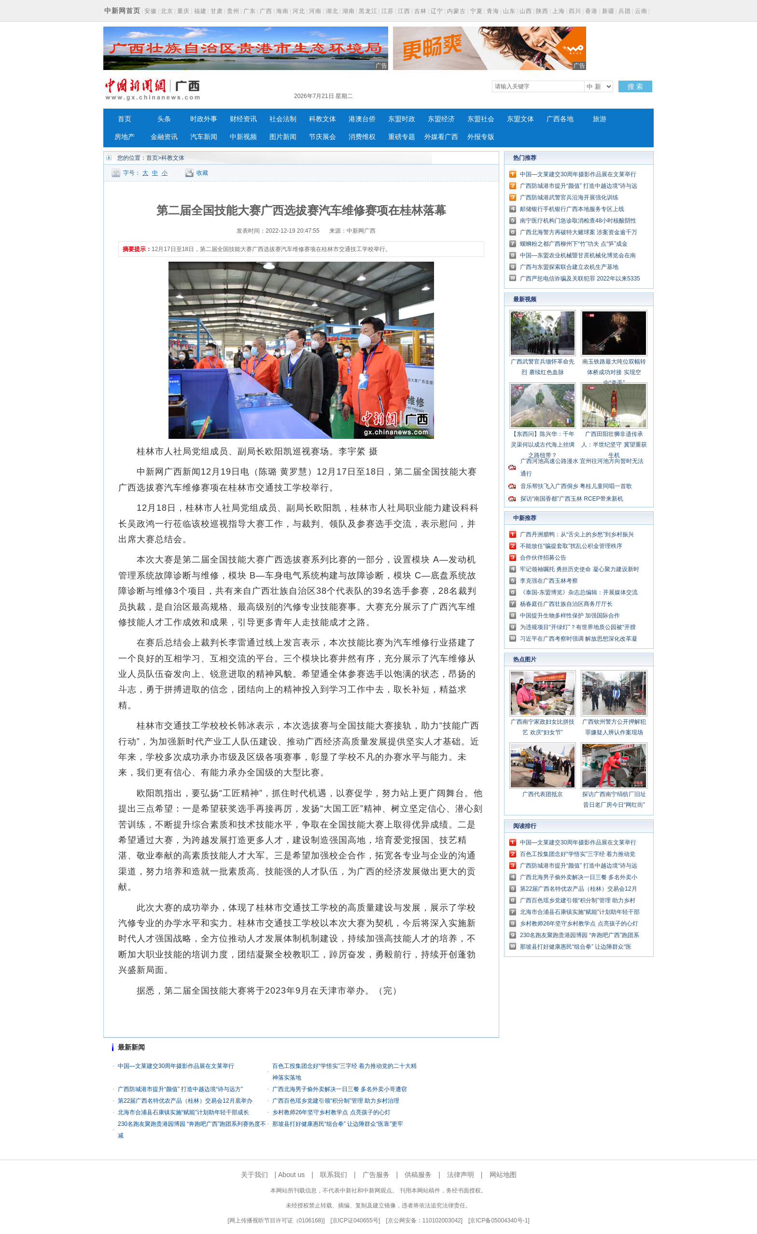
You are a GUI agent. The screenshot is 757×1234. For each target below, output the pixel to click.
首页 (124, 119)
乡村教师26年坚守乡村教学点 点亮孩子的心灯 (331, 1112)
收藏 (202, 172)
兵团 (624, 11)
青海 (493, 11)
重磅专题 (401, 136)
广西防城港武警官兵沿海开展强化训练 (569, 197)
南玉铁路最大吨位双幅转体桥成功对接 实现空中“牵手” (614, 372)
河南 (315, 11)
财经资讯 (243, 119)
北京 (167, 11)
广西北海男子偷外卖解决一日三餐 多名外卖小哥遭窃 (339, 1089)
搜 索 (635, 86)
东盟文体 (520, 119)
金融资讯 (164, 136)
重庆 (183, 11)
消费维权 (362, 136)
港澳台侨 (362, 119)
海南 (282, 11)
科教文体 (322, 119)
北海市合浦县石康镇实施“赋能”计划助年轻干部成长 (183, 1112)
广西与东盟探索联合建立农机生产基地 (569, 267)
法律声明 (460, 1174)
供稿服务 (418, 1174)
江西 (404, 11)
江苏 (387, 11)
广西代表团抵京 (542, 794)
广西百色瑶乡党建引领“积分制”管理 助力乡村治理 (335, 1100)
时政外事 (203, 119)
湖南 (348, 11)
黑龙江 (368, 11)
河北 (299, 11)
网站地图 (503, 1174)
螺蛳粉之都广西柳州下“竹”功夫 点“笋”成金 (574, 243)
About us (291, 1174)
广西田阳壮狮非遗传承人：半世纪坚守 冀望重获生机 (613, 445)
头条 (164, 119)
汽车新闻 (203, 136)
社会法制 (282, 119)
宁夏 (476, 11)
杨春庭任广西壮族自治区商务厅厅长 (566, 604)
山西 (525, 11)
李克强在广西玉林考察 (549, 580)
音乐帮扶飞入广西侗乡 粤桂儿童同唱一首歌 (576, 486)
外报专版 (480, 136)
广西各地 (560, 119)
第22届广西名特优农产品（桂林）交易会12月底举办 (185, 1100)
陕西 (542, 11)
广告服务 (376, 1174)
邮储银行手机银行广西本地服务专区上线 (572, 209)
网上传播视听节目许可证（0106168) (276, 1220)
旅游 (599, 119)
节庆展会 (322, 136)
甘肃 (216, 11)
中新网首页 (122, 10)
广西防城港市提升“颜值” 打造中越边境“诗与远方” (180, 1089)
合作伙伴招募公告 (543, 557)
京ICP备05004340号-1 (499, 1220)
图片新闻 (282, 136)
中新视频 (243, 136)
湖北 (332, 11)
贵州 (233, 11)
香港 (591, 11)
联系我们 (333, 1174)
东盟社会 (480, 119)
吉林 (420, 11)
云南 (641, 11)
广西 (266, 11)
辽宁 (437, 11)
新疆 (608, 11)
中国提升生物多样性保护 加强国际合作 (570, 615)
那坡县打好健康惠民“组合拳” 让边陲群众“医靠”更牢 (337, 1124)
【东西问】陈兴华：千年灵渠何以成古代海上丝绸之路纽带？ (543, 445)
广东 (249, 11)
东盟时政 (401, 119)
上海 (558, 11)
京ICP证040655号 (355, 1220)
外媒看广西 (441, 136)
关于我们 (254, 1174)
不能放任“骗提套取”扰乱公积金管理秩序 (571, 546)
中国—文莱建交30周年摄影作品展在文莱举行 (176, 1066)
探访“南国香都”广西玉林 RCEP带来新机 (571, 498)
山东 (509, 11)
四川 (575, 11)
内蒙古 (456, 11)
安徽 (150, 11)
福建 (200, 11)
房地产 (124, 136)
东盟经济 (441, 119)
